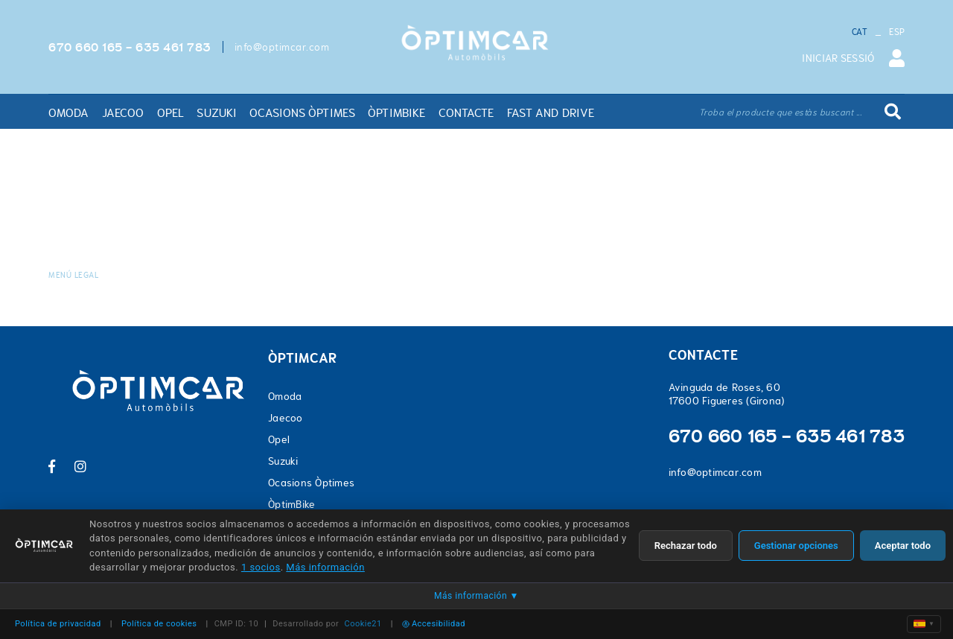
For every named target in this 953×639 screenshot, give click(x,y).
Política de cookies (159, 624)
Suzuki (283, 461)
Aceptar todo (903, 545)
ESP (897, 32)
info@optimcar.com (282, 47)
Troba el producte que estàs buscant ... (780, 112)
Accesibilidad (433, 624)
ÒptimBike (291, 504)
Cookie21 (363, 624)
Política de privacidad (58, 624)
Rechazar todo (685, 545)
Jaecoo (285, 418)
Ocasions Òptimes (311, 483)
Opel (279, 439)
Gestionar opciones (796, 545)
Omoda (285, 396)
